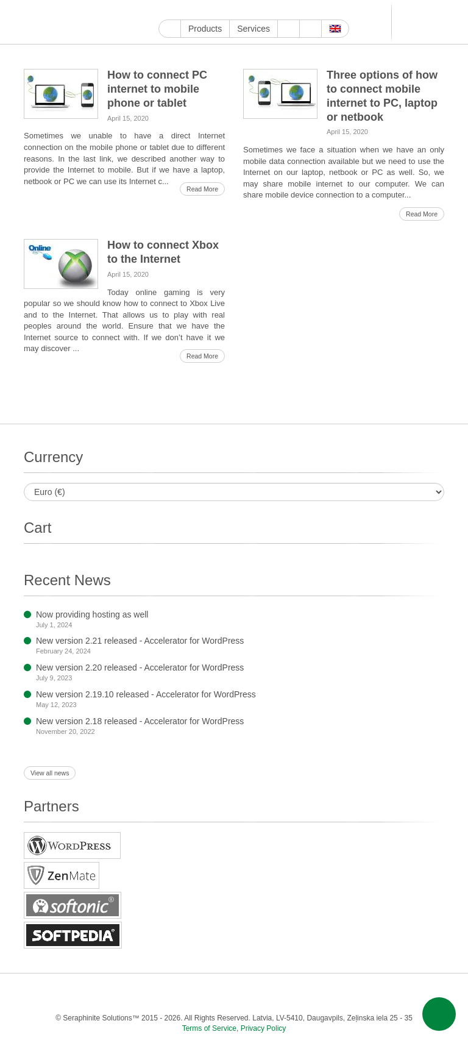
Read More (202, 189)
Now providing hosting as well (92, 614)
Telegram (319, 10)
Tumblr (277, 10)
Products (205, 29)
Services (253, 29)
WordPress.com (291, 10)
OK (378, 993)
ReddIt (235, 10)
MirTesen (347, 10)
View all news (49, 773)
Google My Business (165, 10)
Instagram (221, 10)
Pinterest (263, 10)
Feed (403, 993)
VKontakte (333, 10)
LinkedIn (249, 10)
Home (169, 29)
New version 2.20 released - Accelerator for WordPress (140, 667)
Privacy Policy (263, 1028)
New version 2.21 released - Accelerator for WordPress (140, 641)
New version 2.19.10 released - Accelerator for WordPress (146, 694)
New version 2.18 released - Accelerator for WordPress (140, 721)
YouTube (179, 10)
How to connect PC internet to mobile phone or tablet (157, 89)
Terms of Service (209, 1028)
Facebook (193, 10)
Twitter (207, 10)
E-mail (427, 993)
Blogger (305, 10)
